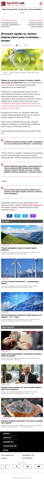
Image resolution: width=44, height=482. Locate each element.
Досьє (5, 450)
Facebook (24, 205)
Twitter (30, 205)
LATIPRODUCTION (28, 455)
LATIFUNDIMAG (27, 458)
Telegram (37, 205)
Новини (6, 433)
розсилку (14, 207)
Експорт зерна (23, 9)
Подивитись (8, 442)
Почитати (7, 438)
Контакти (4, 458)
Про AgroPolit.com (7, 455)
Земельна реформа (35, 9)
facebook (4, 85)
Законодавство (10, 446)
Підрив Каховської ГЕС (9, 9)
